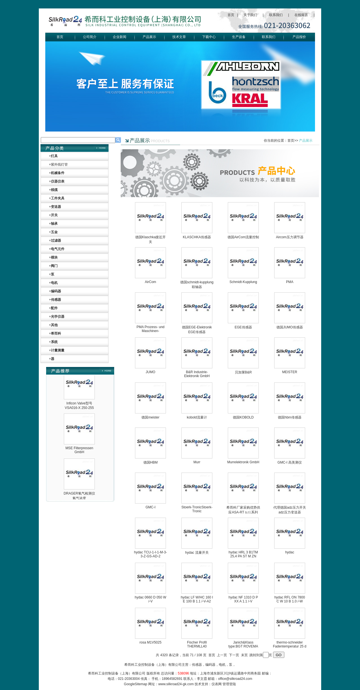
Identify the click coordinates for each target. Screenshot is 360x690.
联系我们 (276, 15)
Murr (197, 462)
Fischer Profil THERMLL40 (197, 644)
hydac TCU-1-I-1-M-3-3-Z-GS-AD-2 (150, 554)
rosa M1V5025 (150, 642)
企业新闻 (119, 37)
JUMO (150, 372)
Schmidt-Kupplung (243, 282)
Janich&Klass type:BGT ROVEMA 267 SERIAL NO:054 (243, 646)
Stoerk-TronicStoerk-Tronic (196, 509)
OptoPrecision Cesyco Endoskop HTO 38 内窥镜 (79, 401)
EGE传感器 (243, 327)
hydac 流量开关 (196, 553)
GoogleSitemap (135, 684)
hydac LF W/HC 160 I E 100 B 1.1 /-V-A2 (197, 599)
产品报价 (299, 37)
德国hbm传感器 (289, 417)
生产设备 (239, 37)
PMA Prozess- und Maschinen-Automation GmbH (150, 331)
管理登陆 (229, 684)
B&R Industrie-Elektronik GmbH (197, 374)
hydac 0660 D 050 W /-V (150, 599)
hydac (289, 552)
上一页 (222, 655)
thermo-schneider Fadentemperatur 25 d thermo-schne (290, 646)
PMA (289, 282)
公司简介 (89, 37)
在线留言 (301, 15)
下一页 (234, 655)
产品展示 (149, 37)
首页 (231, 15)
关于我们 (250, 15)
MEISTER (289, 372)
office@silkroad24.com (235, 679)
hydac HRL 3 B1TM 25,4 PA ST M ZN (243, 554)
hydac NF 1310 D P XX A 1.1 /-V (243, 599)
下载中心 (209, 37)
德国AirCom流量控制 (243, 237)
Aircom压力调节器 (289, 237)
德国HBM (150, 462)
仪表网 (217, 684)
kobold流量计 (197, 417)
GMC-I (150, 507)
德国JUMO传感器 (289, 327)
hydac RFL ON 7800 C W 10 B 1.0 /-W (289, 599)
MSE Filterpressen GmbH (79, 489)
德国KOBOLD (243, 417)
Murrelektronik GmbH (243, 462)
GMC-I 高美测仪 (290, 462)
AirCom (150, 282)
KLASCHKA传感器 (197, 237)
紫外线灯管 (59, 164)
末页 (244, 655)
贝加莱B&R (243, 372)
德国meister (150, 417)
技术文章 (179, 37)
